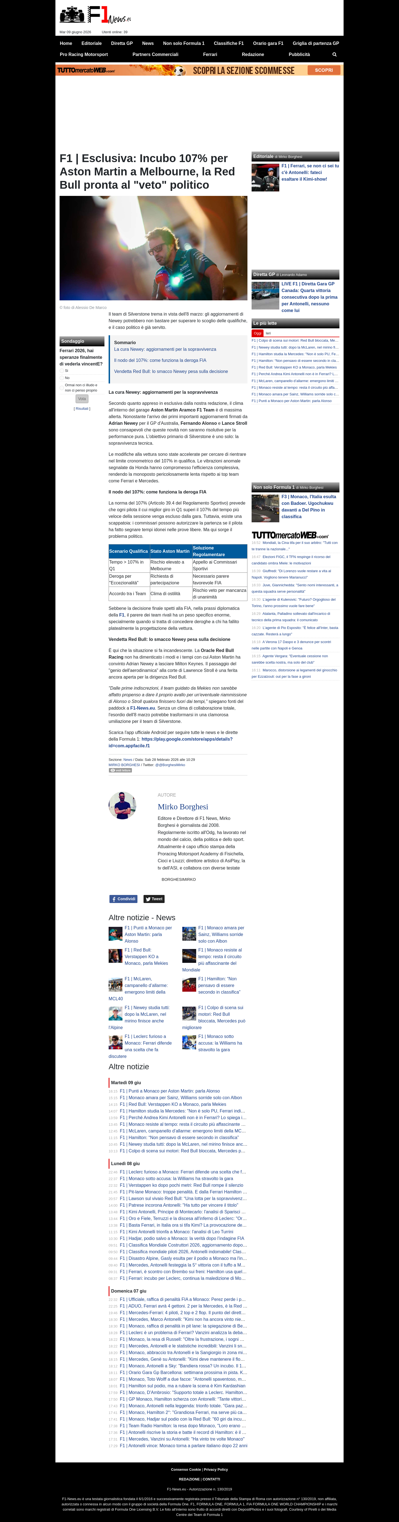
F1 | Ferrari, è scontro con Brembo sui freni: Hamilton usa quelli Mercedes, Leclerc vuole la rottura (216, 1271)
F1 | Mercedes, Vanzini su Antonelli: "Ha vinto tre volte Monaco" (182, 1439)
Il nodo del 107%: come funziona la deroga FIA (160, 360)
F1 (121, 615)
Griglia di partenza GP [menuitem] (316, 43)
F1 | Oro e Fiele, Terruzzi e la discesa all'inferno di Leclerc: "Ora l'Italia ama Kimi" (199, 1218)
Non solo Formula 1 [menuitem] (183, 43)
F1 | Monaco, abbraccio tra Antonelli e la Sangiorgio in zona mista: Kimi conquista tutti (204, 1352)
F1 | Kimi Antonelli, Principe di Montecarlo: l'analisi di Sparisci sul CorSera (192, 1211)
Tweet (154, 899)
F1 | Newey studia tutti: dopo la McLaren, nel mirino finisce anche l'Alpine (192, 1144)
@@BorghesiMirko (170, 765)
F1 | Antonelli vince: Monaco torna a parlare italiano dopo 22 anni (183, 1445)
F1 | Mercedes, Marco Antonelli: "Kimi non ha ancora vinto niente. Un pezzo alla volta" (204, 1319)
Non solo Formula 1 (274, 487)
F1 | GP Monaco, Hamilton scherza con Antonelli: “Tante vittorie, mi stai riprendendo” (203, 1399)
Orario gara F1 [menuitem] (268, 43)
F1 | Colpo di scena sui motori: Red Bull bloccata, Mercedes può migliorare (193, 1150)
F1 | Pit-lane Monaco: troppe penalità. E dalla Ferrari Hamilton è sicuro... (191, 1192)
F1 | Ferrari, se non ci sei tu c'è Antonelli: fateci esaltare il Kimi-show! (310, 172)
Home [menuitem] (66, 43)
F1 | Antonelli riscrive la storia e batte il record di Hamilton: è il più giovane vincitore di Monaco (212, 1432)
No (67, 378)
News (127, 760)
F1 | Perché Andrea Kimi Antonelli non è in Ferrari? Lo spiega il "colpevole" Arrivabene (204, 1117)
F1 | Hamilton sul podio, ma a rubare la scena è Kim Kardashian (182, 1385)
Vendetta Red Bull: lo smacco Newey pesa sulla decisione (171, 371)
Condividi (123, 899)
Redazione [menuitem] (253, 54)
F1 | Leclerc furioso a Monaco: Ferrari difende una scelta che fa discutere (192, 1172)
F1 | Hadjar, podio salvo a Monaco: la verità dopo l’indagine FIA (182, 1238)
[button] (82, 399)
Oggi (257, 333)
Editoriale (263, 156)
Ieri (268, 333)
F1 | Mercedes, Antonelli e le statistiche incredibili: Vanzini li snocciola (188, 1346)
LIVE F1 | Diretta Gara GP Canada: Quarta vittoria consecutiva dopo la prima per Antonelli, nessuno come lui (309, 297)
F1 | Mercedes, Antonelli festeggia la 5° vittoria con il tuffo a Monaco (186, 1265)
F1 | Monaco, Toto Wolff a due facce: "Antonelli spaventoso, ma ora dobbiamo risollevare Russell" (215, 1379)
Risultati (82, 408)
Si (66, 371)
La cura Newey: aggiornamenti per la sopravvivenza (165, 349)
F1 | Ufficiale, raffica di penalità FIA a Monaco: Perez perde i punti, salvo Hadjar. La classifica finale (217, 1299)
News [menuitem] (148, 43)
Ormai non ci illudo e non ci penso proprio (81, 387)
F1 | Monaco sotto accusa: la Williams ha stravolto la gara (220, 1043)
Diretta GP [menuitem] (122, 43)
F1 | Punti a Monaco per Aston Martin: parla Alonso (148, 934)
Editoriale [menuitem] (91, 43)
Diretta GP (264, 274)
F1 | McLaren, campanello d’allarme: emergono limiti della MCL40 (184, 1131)
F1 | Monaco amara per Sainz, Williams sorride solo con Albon (221, 934)
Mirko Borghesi (124, 765)
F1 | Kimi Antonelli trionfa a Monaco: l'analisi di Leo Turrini (176, 1231)
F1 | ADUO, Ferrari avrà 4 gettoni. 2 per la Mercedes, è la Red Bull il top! (191, 1306)
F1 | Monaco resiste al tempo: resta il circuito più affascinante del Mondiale (193, 1124)
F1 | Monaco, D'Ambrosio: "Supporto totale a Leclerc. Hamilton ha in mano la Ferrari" (203, 1392)
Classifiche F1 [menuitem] (229, 43)
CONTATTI (211, 1479)
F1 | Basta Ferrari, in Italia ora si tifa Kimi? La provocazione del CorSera (190, 1225)
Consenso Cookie (186, 1469)
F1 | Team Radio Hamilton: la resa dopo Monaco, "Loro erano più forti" (189, 1425)
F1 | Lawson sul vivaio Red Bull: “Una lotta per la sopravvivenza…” (185, 1198)
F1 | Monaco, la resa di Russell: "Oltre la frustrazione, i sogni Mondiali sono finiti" (199, 1339)
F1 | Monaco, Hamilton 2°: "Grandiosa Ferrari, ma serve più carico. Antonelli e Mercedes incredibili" (217, 1412)
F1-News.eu (142, 708)
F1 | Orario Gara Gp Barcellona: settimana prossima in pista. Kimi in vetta (192, 1372)
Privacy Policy (216, 1469)
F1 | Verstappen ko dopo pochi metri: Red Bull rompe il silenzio (181, 1185)
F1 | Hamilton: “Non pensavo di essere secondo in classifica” (219, 985)
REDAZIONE (189, 1479)
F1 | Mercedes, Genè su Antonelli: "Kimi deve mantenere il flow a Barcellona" (195, 1359)
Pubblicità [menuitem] (299, 54)
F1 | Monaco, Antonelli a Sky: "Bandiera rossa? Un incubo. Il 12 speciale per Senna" (202, 1366)
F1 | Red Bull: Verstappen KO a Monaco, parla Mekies (146, 957)
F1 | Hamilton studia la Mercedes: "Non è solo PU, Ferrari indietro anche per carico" (202, 1111)
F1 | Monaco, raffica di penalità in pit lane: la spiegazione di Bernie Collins (192, 1326)
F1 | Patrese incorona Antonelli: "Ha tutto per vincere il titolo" (179, 1205)
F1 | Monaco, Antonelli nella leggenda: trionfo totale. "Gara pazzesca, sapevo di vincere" (206, 1405)
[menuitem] (334, 54)
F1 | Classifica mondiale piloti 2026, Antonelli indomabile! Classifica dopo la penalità (202, 1251)
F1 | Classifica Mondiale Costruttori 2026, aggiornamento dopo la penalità (192, 1245)
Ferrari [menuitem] (210, 54)
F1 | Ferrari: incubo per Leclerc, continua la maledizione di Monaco (185, 1278)
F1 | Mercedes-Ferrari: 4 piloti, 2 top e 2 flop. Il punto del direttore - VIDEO (192, 1312)
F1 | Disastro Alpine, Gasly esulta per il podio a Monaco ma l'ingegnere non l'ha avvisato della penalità (220, 1258)
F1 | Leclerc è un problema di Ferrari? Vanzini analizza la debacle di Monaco (195, 1332)
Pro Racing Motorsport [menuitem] (84, 54)
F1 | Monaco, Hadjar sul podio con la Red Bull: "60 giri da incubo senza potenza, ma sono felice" (214, 1419)
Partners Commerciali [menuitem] (155, 54)
